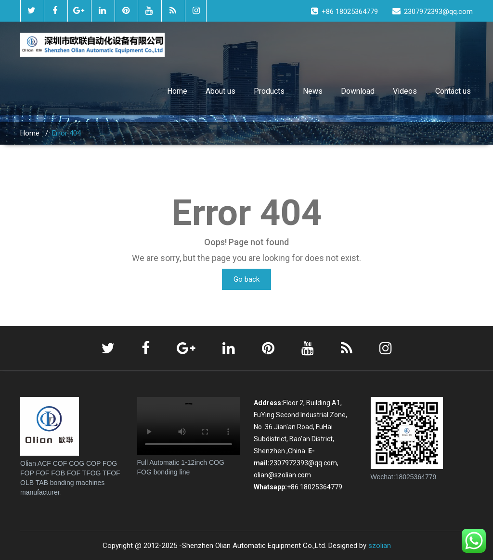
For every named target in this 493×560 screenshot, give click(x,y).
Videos (405, 91)
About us (220, 91)
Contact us (453, 91)
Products (269, 91)
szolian (379, 545)
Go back (246, 279)
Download (358, 91)
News (313, 91)
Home (177, 91)
